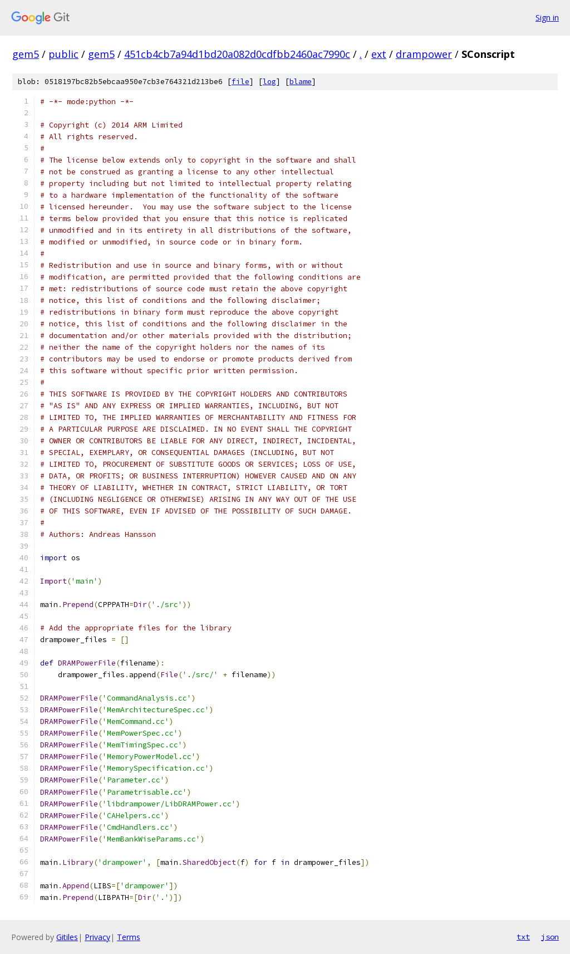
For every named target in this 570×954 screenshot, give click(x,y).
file (240, 81)
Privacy (97, 937)
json (550, 937)
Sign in (547, 17)
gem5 (25, 54)
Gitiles (67, 937)
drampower (424, 54)
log (269, 81)
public (63, 54)
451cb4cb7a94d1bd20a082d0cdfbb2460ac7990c (237, 54)
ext (378, 54)
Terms (128, 937)
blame (300, 81)
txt (523, 937)
